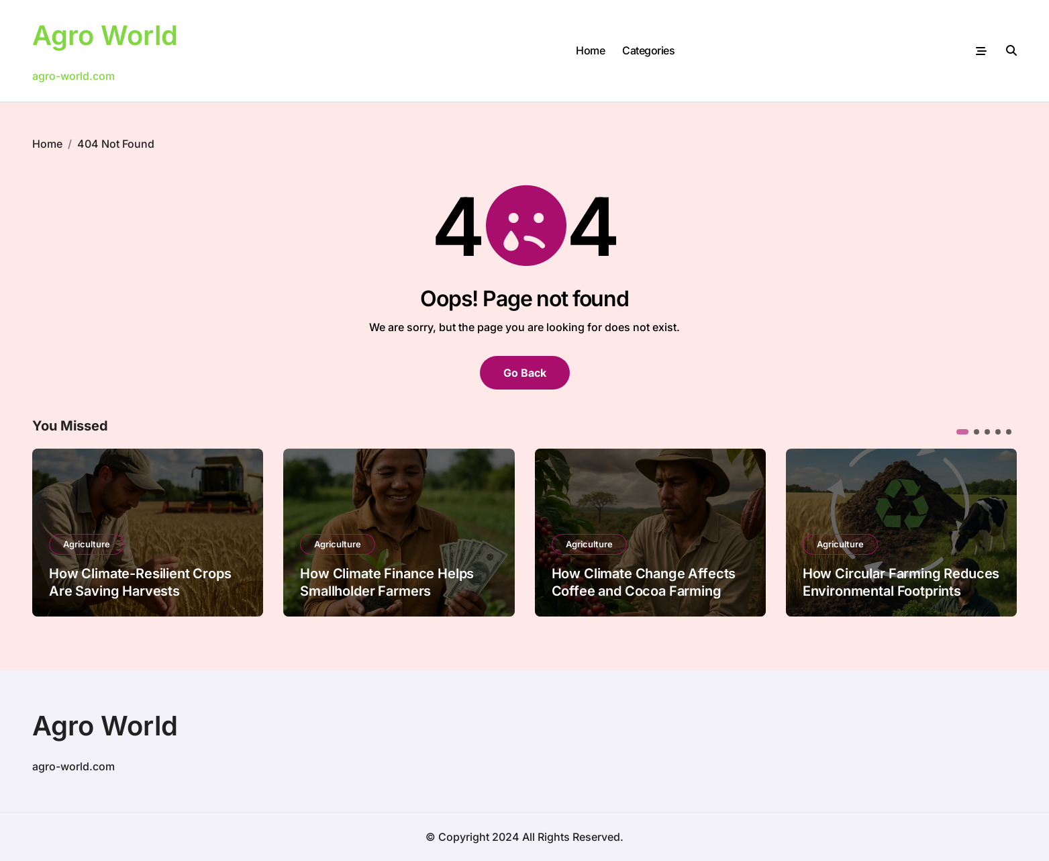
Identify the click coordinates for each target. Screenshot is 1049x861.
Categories (648, 50)
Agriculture (86, 544)
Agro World (105, 35)
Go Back (524, 372)
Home (590, 50)
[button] (962, 432)
